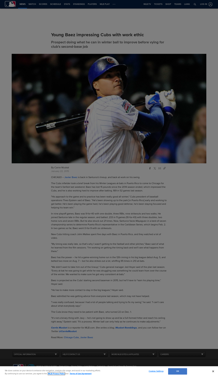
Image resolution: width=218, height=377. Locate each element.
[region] (109, 371)
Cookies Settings (156, 371)
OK (177, 371)
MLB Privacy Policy (56, 373)
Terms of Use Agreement (80, 373)
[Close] (213, 371)
